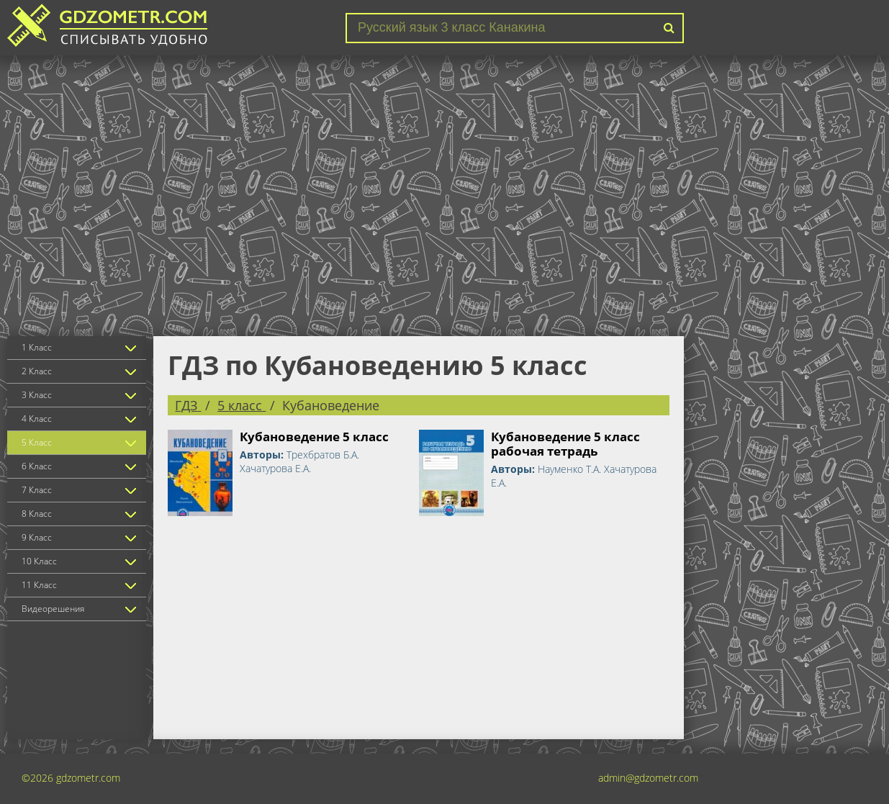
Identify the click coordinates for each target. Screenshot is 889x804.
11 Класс (39, 585)
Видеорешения (53, 608)
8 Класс (37, 513)
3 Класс (37, 395)
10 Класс (39, 561)
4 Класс (37, 418)
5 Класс (37, 442)
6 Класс (37, 466)
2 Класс (37, 371)
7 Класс (37, 490)
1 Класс (37, 347)
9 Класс (37, 537)
